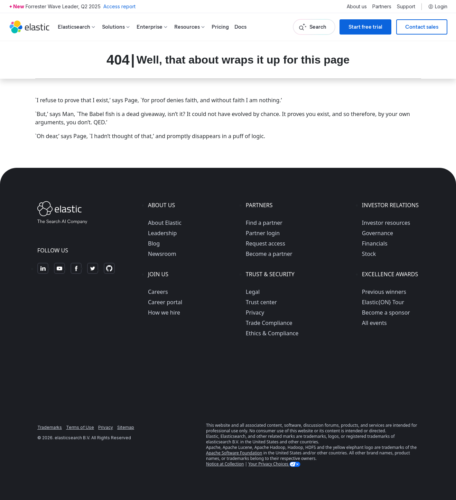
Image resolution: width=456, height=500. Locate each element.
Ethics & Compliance (272, 333)
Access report (119, 6)
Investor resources (386, 223)
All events (374, 323)
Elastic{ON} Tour (383, 302)
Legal (253, 292)
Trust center (261, 302)
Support (406, 6)
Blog (154, 243)
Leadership (162, 233)
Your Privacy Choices (268, 464)
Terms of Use (80, 427)
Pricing (220, 26)
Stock (369, 254)
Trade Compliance (269, 323)
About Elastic (165, 223)
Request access (265, 243)
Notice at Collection (225, 464)
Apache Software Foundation (234, 453)
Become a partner (269, 254)
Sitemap (125, 427)
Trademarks (49, 427)
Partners (381, 6)
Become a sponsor (386, 312)
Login (437, 6)
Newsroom (162, 254)
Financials (375, 243)
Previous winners (384, 292)
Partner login (263, 233)
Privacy (255, 312)
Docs (240, 26)
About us (357, 6)
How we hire (164, 312)
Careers (158, 292)
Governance (377, 233)
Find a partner (264, 223)
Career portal (165, 302)
